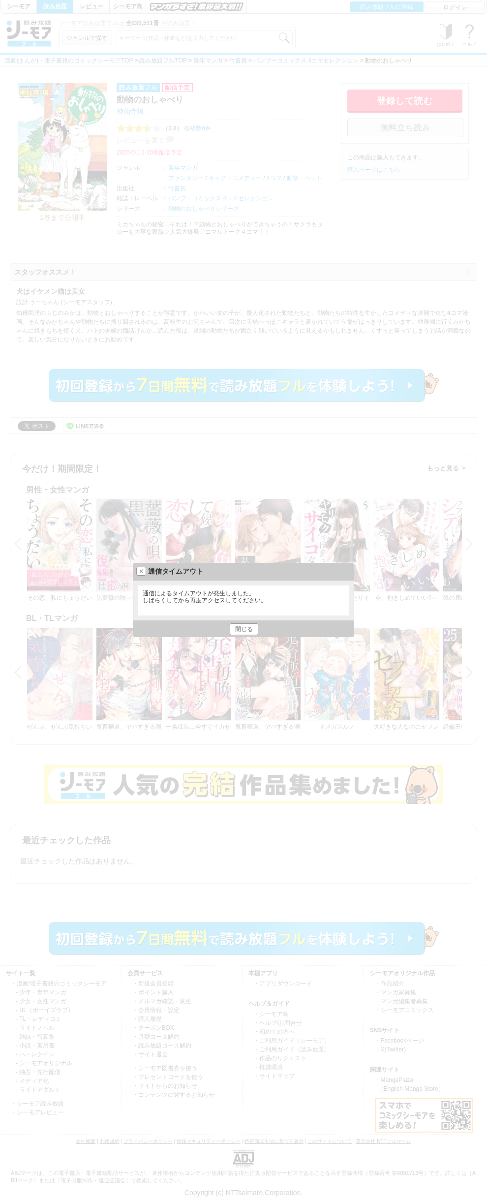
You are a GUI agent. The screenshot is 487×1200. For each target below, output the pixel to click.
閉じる (244, 629)
